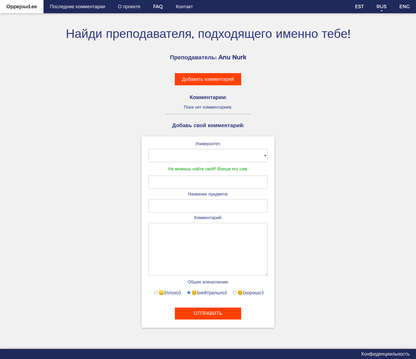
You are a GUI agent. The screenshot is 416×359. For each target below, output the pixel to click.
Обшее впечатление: (208, 282)
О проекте (129, 7)
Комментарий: (208, 217)
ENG (404, 7)
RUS (381, 7)
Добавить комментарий (208, 79)
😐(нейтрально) (206, 293)
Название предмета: (208, 194)
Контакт (184, 7)
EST (359, 7)
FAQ (158, 7)
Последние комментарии (77, 7)
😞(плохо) (167, 293)
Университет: (208, 143)
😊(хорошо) (248, 293)
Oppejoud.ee (21, 7)
